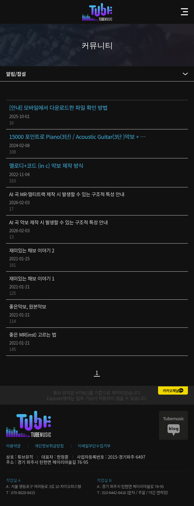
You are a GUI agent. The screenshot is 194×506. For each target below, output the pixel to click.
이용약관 (13, 446)
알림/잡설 (16, 74)
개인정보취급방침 (49, 446)
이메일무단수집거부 (94, 446)
